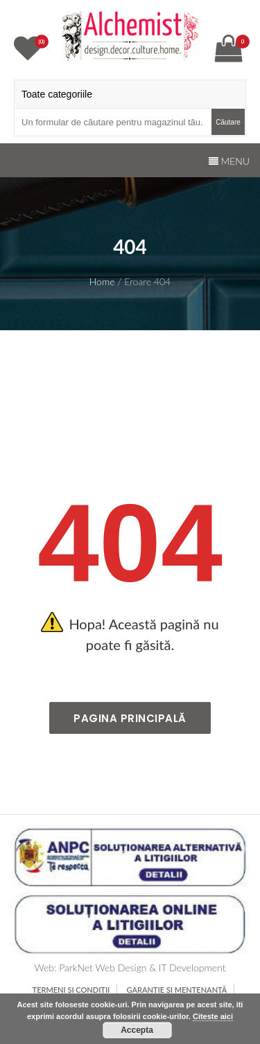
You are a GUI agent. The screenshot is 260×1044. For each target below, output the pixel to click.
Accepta (137, 1030)
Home (102, 281)
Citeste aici (213, 1016)
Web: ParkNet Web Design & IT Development (130, 967)
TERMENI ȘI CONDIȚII (71, 989)
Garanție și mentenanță (177, 989)
